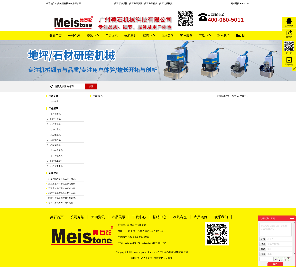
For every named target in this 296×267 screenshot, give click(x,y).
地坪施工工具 (56, 166)
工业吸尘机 (55, 135)
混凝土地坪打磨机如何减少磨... (62, 188)
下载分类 (54, 101)
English (241, 35)
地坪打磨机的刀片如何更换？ (61, 202)
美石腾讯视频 (150, 3)
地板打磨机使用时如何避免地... (62, 198)
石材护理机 (55, 140)
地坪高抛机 (55, 124)
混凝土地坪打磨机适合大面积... (62, 183)
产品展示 (111, 35)
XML (247, 3)
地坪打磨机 (55, 119)
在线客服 (167, 35)
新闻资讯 (98, 217)
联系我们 (223, 35)
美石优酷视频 (165, 3)
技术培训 (130, 35)
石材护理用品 (56, 150)
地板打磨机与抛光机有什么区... (62, 193)
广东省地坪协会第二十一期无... (62, 179)
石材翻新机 (55, 145)
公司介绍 (74, 35)
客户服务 (186, 35)
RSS (242, 3)
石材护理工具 (56, 156)
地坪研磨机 (55, 113)
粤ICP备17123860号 (142, 258)
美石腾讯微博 (135, 3)
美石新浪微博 (120, 3)
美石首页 (55, 35)
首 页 (234, 96)
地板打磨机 (55, 129)
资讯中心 (93, 35)
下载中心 (205, 35)
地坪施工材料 (56, 161)
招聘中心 (149, 35)
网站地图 (235, 3)
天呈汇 (169, 258)
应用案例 (200, 217)
